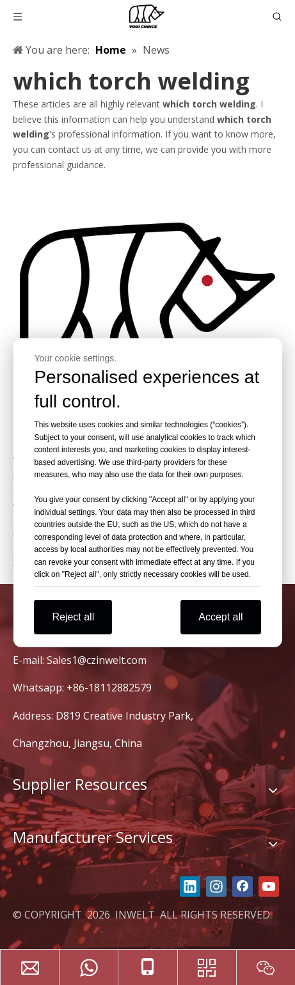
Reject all (73, 616)
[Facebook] (242, 886)
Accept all (220, 616)
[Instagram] (216, 886)
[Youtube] (269, 886)
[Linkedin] (190, 886)
